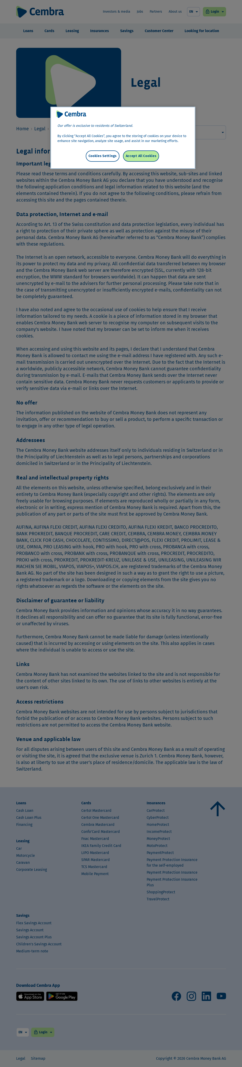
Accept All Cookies (141, 156)
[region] (123, 138)
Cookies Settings (103, 156)
